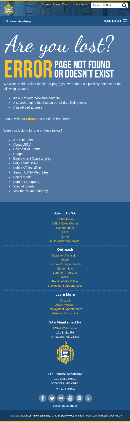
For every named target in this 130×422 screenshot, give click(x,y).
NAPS (65, 277)
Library (65, 236)
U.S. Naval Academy (17, 21)
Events (46, 4)
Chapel (18, 154)
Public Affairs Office (27, 168)
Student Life (65, 268)
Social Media (22, 177)
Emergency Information (65, 240)
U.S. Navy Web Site (38, 415)
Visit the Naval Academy (30, 191)
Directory (68, 4)
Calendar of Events (27, 149)
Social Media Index (65, 405)
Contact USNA (65, 389)
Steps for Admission (65, 255)
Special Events (24, 186)
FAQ (65, 232)
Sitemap (32, 119)
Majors (65, 260)
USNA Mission (65, 219)
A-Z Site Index (23, 140)
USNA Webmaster (65, 328)
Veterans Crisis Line (65, 313)
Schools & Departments (65, 264)
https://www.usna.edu (71, 415)
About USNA (22, 144)
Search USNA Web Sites (31, 172)
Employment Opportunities (32, 158)
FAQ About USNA (26, 163)
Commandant (65, 228)
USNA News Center (65, 223)
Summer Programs (26, 182)
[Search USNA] (109, 5)
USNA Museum (65, 304)
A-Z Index (82, 4)
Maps (56, 4)
